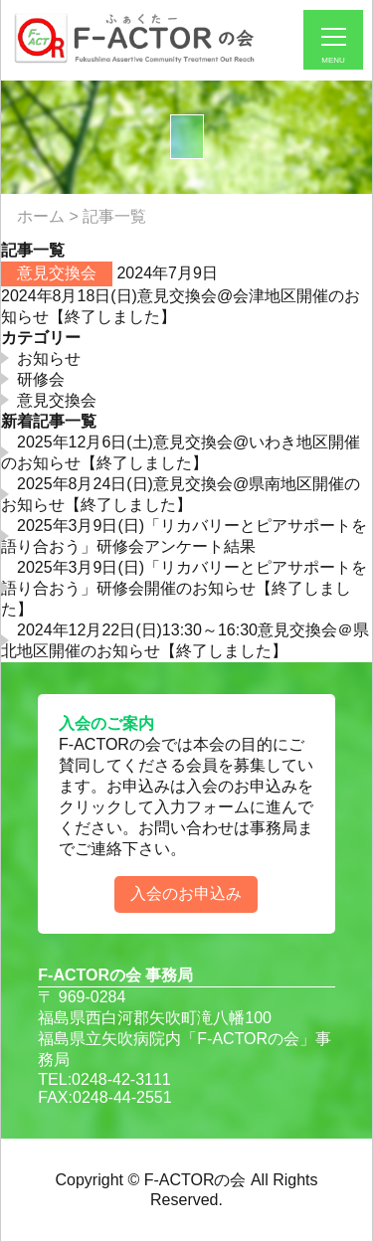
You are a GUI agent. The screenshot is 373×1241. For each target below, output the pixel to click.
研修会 (41, 379)
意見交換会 (56, 273)
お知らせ (49, 358)
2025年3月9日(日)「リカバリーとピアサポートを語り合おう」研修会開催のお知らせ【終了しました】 (184, 588)
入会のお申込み (186, 893)
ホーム (41, 216)
